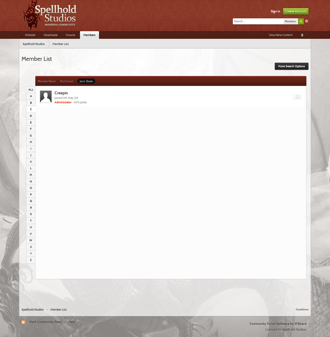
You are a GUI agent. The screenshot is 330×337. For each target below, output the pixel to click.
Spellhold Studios (33, 309)
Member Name (47, 81)
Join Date (86, 81)
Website (30, 35)
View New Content (280, 35)
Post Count (66, 81)
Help (72, 322)
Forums (70, 35)
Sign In (275, 11)
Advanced (306, 21)
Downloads (51, 35)
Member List (58, 309)
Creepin (61, 92)
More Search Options (291, 66)
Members (89, 35)
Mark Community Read (46, 322)
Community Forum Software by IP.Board (278, 324)
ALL (30, 89)
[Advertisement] (165, 291)
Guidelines (302, 309)
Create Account (295, 11)
